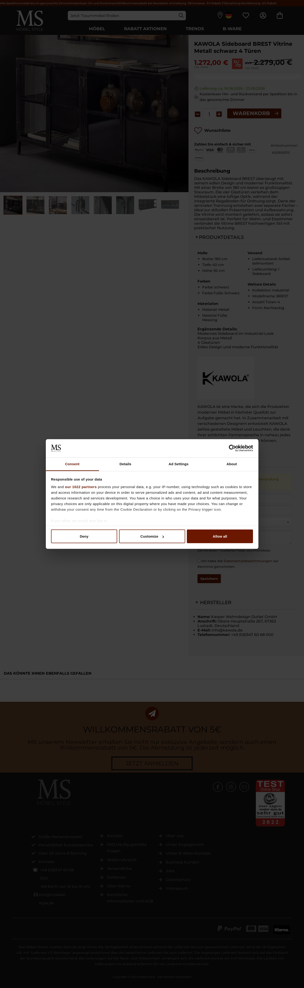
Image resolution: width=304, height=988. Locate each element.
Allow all (220, 536)
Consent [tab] (72, 464)
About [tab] (232, 464)
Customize (152, 536)
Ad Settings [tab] (178, 464)
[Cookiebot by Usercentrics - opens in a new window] (232, 448)
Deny (84, 536)
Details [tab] (125, 464)
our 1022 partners (81, 487)
